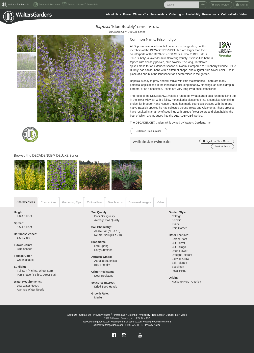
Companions (48, 202)
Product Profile (222, 146)
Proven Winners (102, 315)
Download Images (140, 202)
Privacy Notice (153, 325)
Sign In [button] (242, 4)
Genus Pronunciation (148, 131)
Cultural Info (229, 14)
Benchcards (115, 202)
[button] (113, 14)
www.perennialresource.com (127, 321)
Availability (193, 14)
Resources (158, 315)
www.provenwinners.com (157, 321)
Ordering (132, 315)
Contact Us (85, 315)
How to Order (220, 4)
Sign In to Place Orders (216, 141)
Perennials (119, 315)
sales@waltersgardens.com (108, 325)
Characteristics (25, 202)
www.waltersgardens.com (96, 321)
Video (160, 202)
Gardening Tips (71, 202)
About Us (72, 315)
